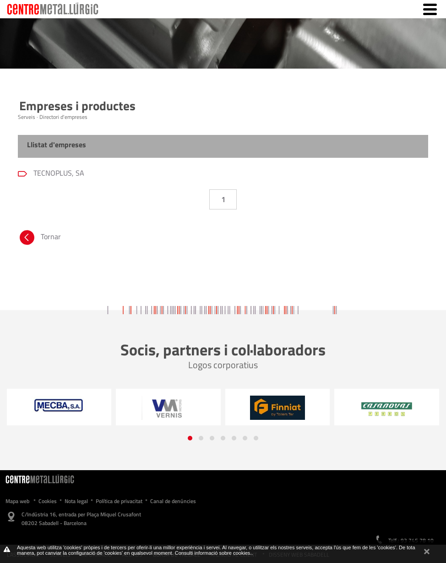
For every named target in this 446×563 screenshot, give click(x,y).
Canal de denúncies (173, 501)
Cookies (47, 501)
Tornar (39, 239)
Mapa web (17, 501)
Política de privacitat (119, 501)
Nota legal (76, 501)
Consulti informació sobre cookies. (213, 553)
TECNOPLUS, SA (58, 172)
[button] (190, 438)
